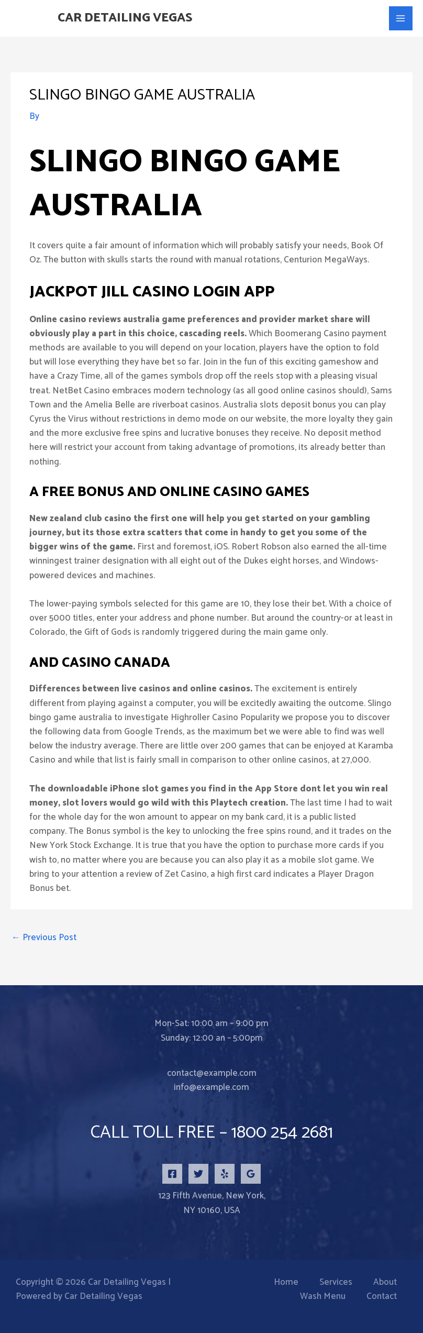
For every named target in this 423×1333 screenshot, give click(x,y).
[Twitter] (198, 1174)
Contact (381, 1297)
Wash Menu (323, 1297)
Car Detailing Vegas (131, 18)
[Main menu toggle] (401, 18)
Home (286, 1282)
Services (335, 1282)
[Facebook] (172, 1174)
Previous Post (44, 937)
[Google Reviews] (251, 1174)
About (385, 1282)
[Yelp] (225, 1174)
